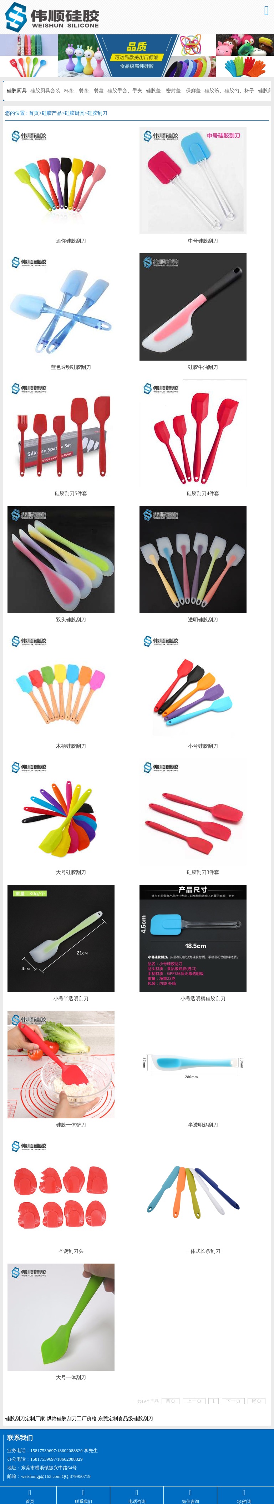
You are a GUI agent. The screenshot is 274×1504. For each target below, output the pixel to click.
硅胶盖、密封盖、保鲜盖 (173, 90)
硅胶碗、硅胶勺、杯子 (229, 90)
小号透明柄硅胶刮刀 (203, 998)
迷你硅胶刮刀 (71, 241)
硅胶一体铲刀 (71, 1125)
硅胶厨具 (17, 90)
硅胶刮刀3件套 (203, 872)
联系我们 (20, 1437)
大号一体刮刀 (71, 1377)
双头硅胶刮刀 (71, 619)
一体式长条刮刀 (203, 1251)
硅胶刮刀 (97, 113)
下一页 (233, 1401)
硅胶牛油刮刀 (203, 367)
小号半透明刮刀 (71, 998)
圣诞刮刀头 (71, 1251)
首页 (34, 113)
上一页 (194, 1401)
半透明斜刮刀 (203, 1125)
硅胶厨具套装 (45, 90)
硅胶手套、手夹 (124, 90)
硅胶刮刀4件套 (203, 493)
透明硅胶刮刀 (203, 619)
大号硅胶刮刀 (71, 872)
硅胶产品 (52, 113)
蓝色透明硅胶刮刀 (71, 367)
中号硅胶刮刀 (203, 241)
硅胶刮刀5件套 (71, 493)
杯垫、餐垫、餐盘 (84, 90)
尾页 (257, 1401)
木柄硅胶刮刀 (71, 746)
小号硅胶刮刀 (203, 746)
